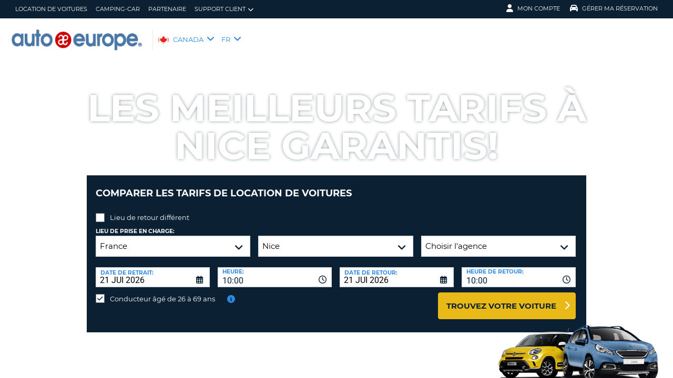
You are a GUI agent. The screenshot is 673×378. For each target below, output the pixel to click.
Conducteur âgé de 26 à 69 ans (162, 291)
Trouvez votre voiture (501, 298)
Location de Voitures (51, 9)
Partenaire (167, 9)
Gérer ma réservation (614, 8)
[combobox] (275, 269)
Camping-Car (118, 9)
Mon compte (533, 8)
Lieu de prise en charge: (135, 223)
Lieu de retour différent (149, 209)
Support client (224, 9)
